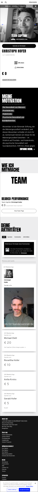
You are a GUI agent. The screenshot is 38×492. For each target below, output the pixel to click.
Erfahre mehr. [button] (27, 149)
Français (22, 6)
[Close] (35, 483)
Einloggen (24, 250)
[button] (2, 2)
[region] (19, 486)
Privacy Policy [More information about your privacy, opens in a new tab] (29, 486)
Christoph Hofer (16, 200)
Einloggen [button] (33, 2)
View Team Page (19, 208)
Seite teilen (19, 67)
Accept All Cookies (24, 489)
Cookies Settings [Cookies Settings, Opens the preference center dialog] (12, 489)
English (8, 6)
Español (15, 6)
